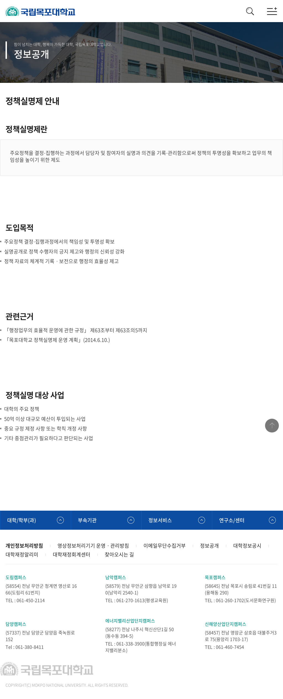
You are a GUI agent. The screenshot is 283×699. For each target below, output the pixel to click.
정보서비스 (160, 520)
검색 (250, 11)
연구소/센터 (232, 520)
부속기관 (87, 520)
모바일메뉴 (272, 11)
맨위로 (272, 425)
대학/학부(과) (21, 520)
